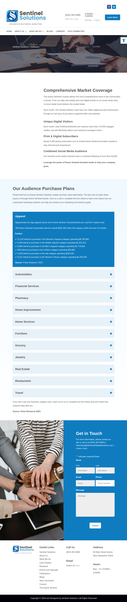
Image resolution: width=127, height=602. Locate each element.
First (77, 465)
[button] (109, 7)
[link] (124, 40)
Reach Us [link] (73, 566)
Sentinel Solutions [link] (21, 47)
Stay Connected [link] (76, 31)
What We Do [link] (35, 31)
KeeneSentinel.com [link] (75, 222)
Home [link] (9, 31)
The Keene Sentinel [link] (48, 588)
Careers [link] (60, 31)
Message (80, 490)
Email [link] (69, 560)
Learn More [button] (113, 17)
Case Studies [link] (45, 563)
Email (79, 477)
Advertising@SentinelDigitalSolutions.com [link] (94, 445)
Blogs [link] (50, 31)
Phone (99, 477)
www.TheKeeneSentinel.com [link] (68, 127)
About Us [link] (19, 31)
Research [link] (43, 566)
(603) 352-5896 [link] (97, 442)
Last (97, 465)
